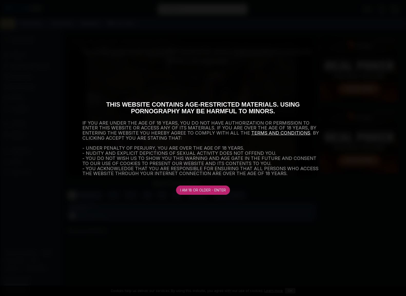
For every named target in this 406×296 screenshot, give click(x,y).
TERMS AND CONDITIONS (280, 133)
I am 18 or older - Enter (203, 190)
